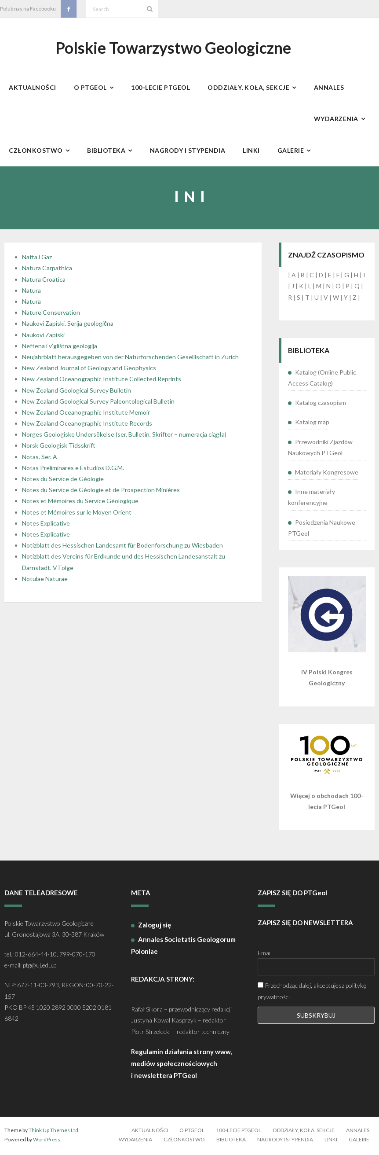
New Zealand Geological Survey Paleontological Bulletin (98, 402)
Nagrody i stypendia (285, 1141)
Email (265, 954)
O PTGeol (191, 1131)
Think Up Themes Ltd (53, 1131)
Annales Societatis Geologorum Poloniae (183, 946)
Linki (330, 1141)
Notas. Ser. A (39, 458)
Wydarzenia (135, 1141)
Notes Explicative (46, 524)
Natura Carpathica (47, 269)
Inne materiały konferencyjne (311, 498)
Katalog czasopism (320, 404)
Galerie (359, 1141)
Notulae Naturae (45, 580)
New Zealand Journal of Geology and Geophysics (89, 369)
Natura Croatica (44, 280)
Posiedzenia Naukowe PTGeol (321, 529)
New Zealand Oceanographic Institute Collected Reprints (101, 380)
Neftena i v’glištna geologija (59, 347)
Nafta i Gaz (37, 258)
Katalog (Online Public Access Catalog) (322, 379)
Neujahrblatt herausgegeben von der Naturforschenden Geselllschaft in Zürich (130, 358)
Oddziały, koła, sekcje (304, 1131)
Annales (357, 1131)
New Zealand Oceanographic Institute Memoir (86, 414)
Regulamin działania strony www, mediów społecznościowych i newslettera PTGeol (181, 1065)
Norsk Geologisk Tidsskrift (58, 447)
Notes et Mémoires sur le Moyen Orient (76, 513)
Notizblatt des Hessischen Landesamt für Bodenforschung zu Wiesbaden (122, 547)
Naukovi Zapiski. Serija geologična (67, 325)
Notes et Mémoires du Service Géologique (80, 502)
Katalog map (312, 423)
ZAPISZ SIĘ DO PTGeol (292, 894)
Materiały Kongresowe (326, 474)
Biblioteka (231, 1141)
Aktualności (149, 1131)
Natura (31, 292)
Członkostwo (184, 1141)
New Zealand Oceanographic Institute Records (87, 425)
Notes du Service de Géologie (63, 480)
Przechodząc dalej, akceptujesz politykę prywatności (312, 992)
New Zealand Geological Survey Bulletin (76, 391)
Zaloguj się (154, 926)
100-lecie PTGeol (238, 1131)
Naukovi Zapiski (43, 336)
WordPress (46, 1141)
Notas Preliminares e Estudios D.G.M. (73, 469)
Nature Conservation (51, 314)
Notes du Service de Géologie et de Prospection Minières (101, 491)
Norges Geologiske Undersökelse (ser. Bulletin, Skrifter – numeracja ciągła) (124, 436)
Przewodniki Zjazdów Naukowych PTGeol (320, 448)
